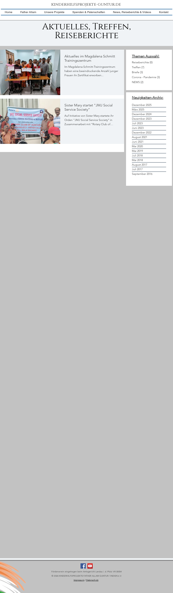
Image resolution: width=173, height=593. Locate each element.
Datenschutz (92, 580)
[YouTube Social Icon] (90, 566)
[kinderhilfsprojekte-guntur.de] (86, 4)
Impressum (79, 580)
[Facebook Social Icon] (83, 566)
